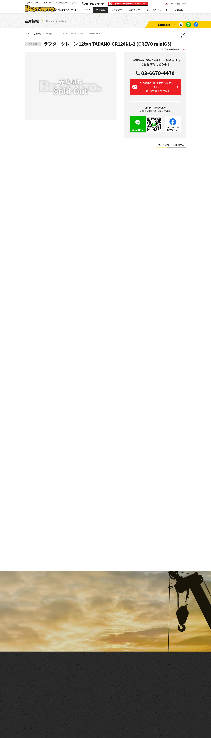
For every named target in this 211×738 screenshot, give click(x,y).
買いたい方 (134, 10)
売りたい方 (117, 10)
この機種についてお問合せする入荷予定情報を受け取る (156, 89)
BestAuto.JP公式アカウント (172, 131)
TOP (87, 10)
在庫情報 (100, 10)
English (183, 3)
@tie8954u (138, 132)
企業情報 (178, 10)
